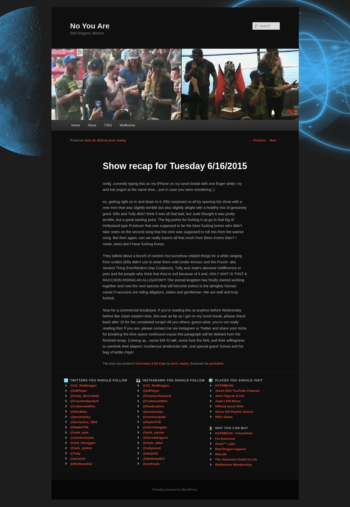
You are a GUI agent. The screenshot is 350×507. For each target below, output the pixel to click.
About (92, 125)
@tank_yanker (81, 448)
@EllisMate (78, 412)
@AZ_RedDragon (83, 385)
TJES (108, 125)
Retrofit (220, 454)
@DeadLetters (153, 406)
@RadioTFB (79, 427)
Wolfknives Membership (233, 464)
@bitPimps (78, 391)
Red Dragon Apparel (230, 449)
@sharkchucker (82, 438)
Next (275, 140)
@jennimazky (80, 417)
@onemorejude (154, 417)
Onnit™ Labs (225, 444)
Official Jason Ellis (229, 406)
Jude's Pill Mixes (228, 401)
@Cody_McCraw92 (84, 396)
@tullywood (151, 448)
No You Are (90, 26)
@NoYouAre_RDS (83, 422)
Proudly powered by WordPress (175, 489)
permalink (217, 363)
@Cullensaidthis (82, 406)
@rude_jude (79, 432)
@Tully (75, 453)
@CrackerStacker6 (84, 401)
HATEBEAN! (224, 385)
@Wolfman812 (81, 464)
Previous (258, 140)
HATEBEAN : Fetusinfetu (234, 433)
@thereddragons (155, 438)
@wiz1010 (78, 459)
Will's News (224, 417)
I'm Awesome (225, 439)
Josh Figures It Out (229, 396)
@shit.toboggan (154, 427)
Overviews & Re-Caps (151, 363)
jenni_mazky (117, 140)
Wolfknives (127, 125)
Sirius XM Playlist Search (234, 412)
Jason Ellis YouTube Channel (237, 391)
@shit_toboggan (82, 443)
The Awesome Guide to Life (236, 459)
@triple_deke (152, 443)
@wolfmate (151, 464)
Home (75, 125)
